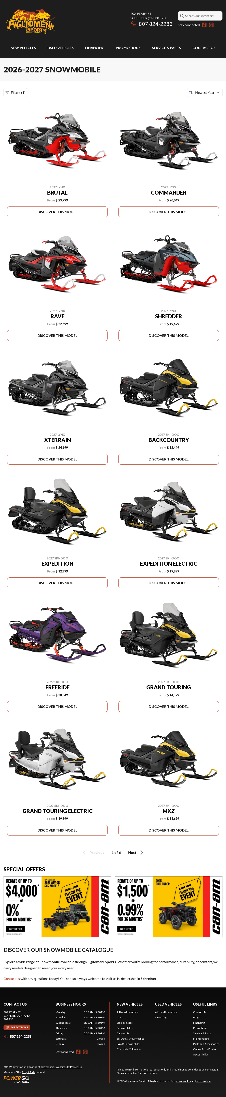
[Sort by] (204, 92)
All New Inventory (127, 1012)
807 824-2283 (151, 24)
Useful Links (205, 1004)
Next (136, 852)
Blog (195, 1017)
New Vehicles (23, 47)
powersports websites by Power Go (61, 1067)
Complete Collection (129, 1049)
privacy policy (183, 1081)
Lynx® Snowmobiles (129, 1044)
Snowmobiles (125, 1028)
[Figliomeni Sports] (30, 21)
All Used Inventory (166, 1012)
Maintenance (201, 1038)
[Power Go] (43, 1079)
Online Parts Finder (204, 1049)
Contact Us (203, 47)
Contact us (12, 978)
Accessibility (200, 1054)
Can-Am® (123, 1033)
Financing (94, 47)
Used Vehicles (60, 47)
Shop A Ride (28, 1072)
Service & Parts (166, 47)
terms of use (203, 1081)
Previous (92, 852)
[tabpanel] (80, 1028)
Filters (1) (15, 92)
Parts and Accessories (206, 1044)
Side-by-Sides (125, 1022)
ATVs (120, 1017)
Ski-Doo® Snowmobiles (130, 1038)
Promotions (128, 47)
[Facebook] (204, 25)
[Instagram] (211, 25)
